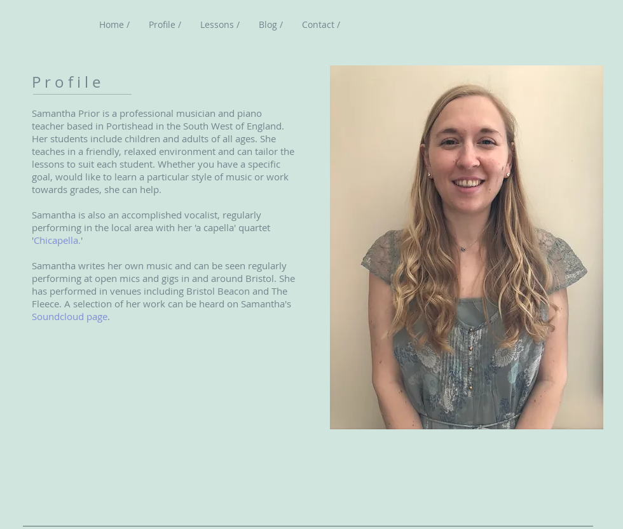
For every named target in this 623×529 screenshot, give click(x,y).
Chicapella (56, 240)
